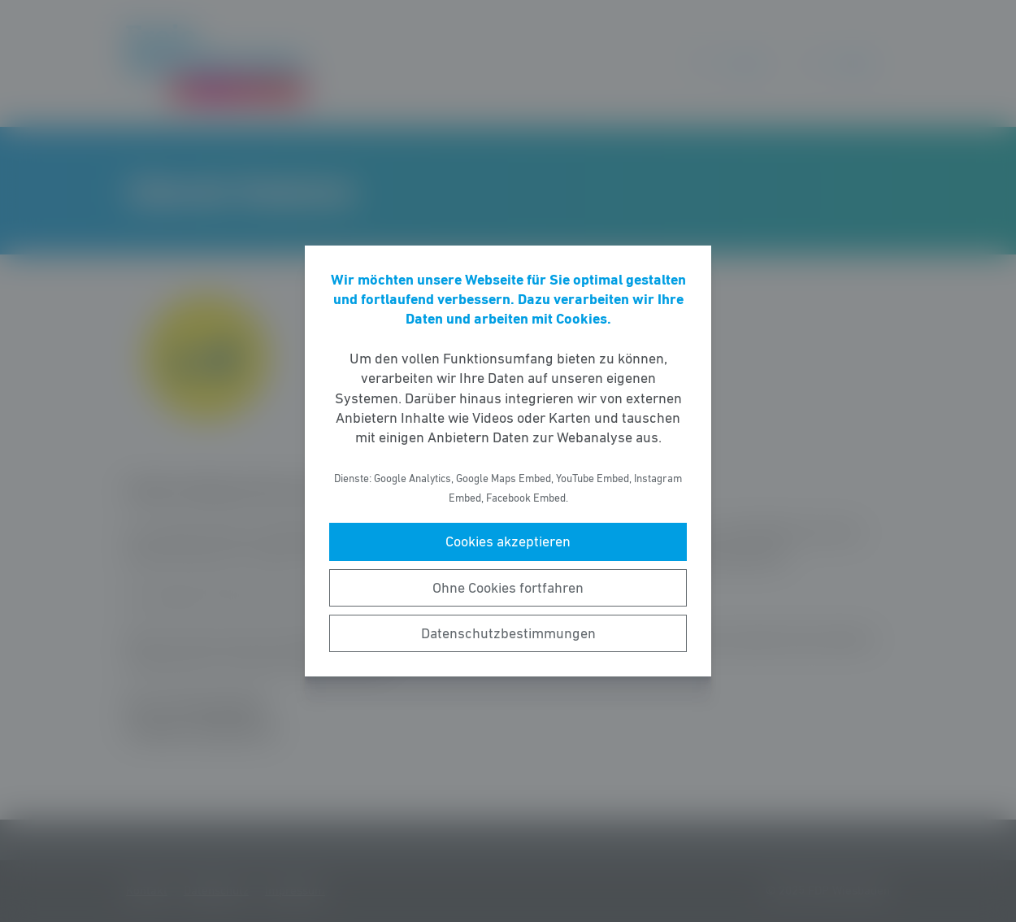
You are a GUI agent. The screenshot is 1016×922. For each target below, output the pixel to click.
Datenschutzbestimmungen (508, 633)
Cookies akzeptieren (508, 541)
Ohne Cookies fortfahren (508, 588)
